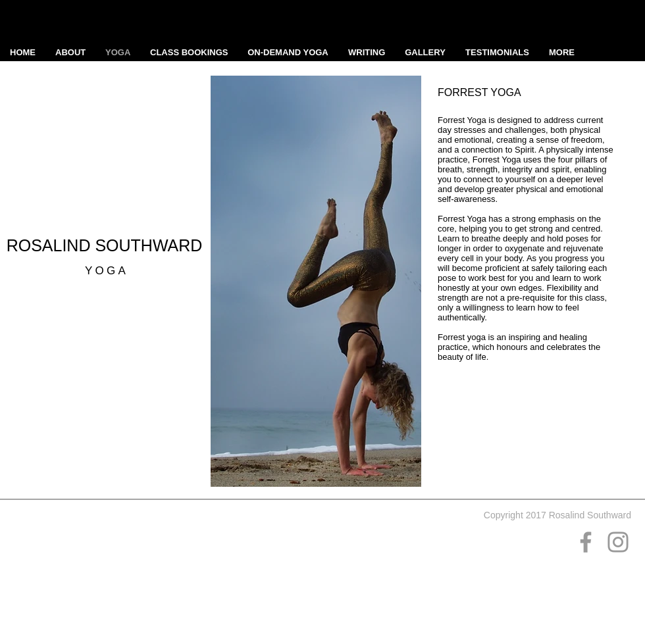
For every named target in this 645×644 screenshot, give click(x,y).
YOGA (106, 270)
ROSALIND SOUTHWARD (107, 245)
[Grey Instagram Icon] (618, 542)
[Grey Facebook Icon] (586, 542)
